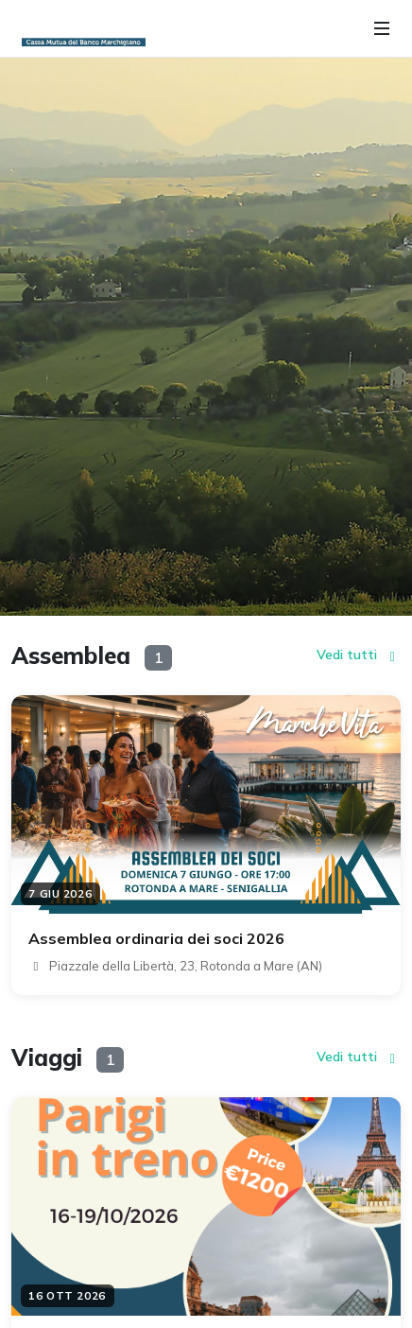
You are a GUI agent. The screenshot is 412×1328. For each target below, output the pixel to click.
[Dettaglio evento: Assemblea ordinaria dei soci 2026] (206, 845)
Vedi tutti (359, 655)
